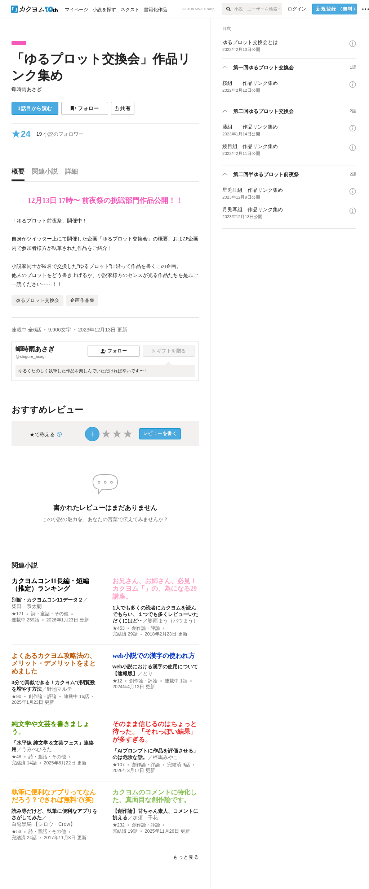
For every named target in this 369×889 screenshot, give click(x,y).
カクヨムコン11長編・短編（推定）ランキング (50, 585)
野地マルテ (59, 689)
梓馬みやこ (165, 757)
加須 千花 (145, 817)
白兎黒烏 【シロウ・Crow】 (43, 824)
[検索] (228, 9)
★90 (16, 696)
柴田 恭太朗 (27, 606)
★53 (16, 831)
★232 (118, 825)
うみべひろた (37, 749)
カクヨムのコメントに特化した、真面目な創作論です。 (154, 796)
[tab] (20, 173)
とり (148, 673)
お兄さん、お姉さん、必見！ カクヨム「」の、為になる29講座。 (154, 588)
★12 (117, 681)
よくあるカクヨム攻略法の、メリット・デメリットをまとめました (54, 663)
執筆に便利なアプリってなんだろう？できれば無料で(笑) (54, 796)
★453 (118, 628)
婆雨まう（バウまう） (173, 621)
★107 (118, 764)
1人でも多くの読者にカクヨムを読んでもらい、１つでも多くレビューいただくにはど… (155, 614)
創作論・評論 (146, 628)
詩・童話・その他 (49, 613)
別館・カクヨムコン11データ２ (47, 600)
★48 (16, 756)
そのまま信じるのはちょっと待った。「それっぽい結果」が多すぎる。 (154, 731)
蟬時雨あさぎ (27, 89)
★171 (18, 613)
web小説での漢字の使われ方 (153, 655)
